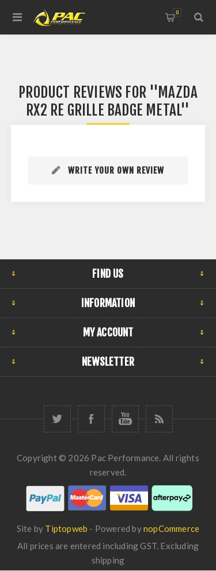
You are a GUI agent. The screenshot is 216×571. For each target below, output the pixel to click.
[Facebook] (91, 418)
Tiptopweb (66, 528)
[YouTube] (125, 418)
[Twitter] (57, 418)
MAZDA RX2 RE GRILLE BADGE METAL (111, 101)
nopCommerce (171, 528)
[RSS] (159, 418)
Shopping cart (177, 12)
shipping (108, 560)
